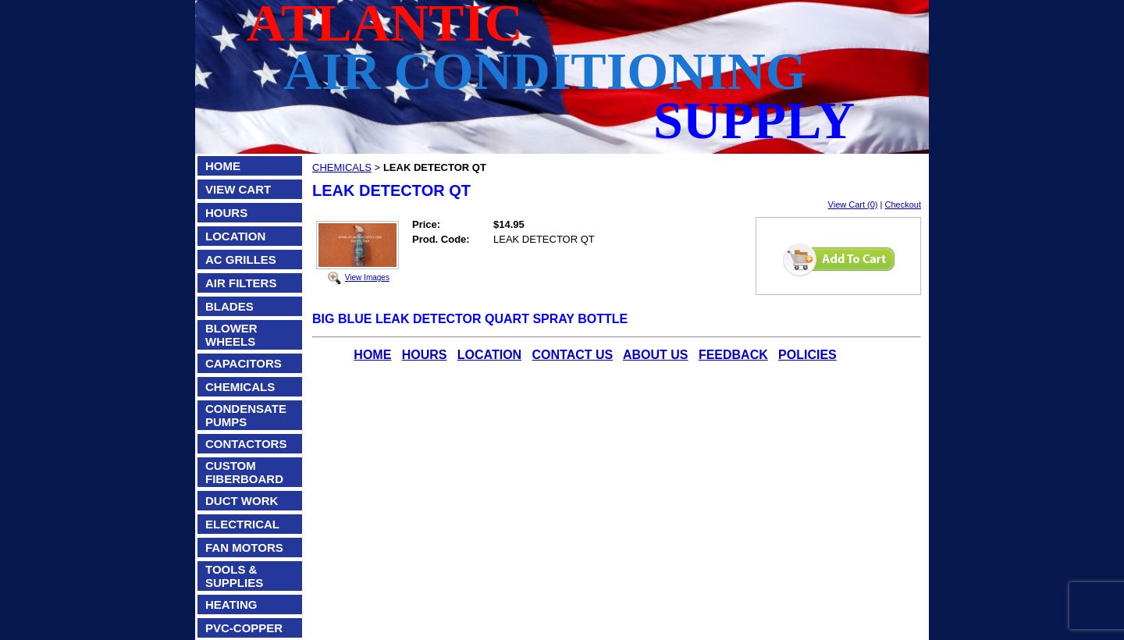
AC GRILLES (240, 259)
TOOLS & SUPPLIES (234, 576)
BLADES (229, 306)
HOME (222, 165)
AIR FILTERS (240, 283)
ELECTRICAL (242, 524)
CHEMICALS (240, 386)
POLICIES (807, 354)
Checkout (903, 204)
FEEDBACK (733, 354)
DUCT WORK (241, 500)
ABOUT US (655, 354)
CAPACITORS (243, 363)
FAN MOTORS (244, 547)
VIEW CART (238, 189)
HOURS (226, 212)
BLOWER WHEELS (231, 335)
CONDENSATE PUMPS (245, 415)
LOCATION (235, 236)
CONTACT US (573, 354)
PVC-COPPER (244, 628)
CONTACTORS (245, 443)
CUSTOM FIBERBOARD (244, 472)
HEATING (231, 604)
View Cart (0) (853, 204)
